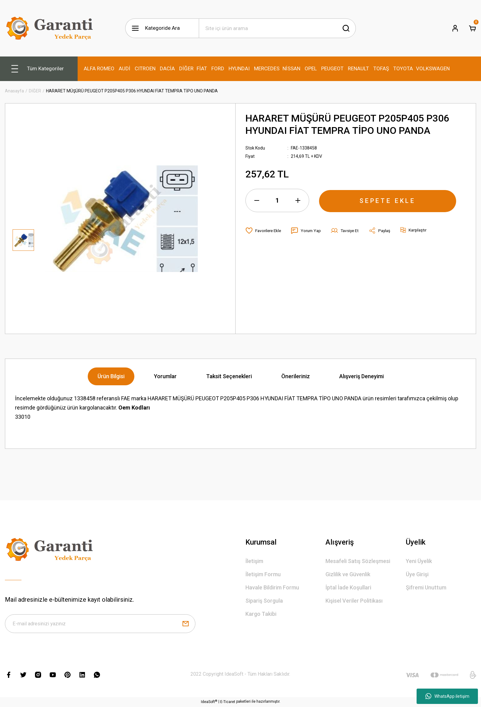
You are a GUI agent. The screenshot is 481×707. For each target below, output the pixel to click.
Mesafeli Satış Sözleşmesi (357, 561)
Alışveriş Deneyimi (361, 376)
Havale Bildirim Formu (272, 587)
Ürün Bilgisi (111, 376)
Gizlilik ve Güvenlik (347, 574)
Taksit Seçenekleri (229, 376)
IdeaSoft (209, 702)
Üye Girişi (417, 574)
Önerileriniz (295, 376)
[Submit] (185, 624)
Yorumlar (165, 376)
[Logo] (51, 28)
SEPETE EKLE (388, 200)
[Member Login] (455, 28)
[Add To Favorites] (264, 230)
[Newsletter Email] (100, 624)
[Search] (277, 28)
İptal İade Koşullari (348, 587)
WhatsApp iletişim (447, 696)
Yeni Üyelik (419, 561)
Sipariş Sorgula (264, 600)
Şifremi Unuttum (426, 587)
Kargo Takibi (260, 614)
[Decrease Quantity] (257, 200)
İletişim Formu (263, 574)
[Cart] (472, 28)
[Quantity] (277, 200)
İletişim (254, 561)
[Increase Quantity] (298, 200)
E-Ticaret (227, 703)
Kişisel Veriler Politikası (354, 600)
